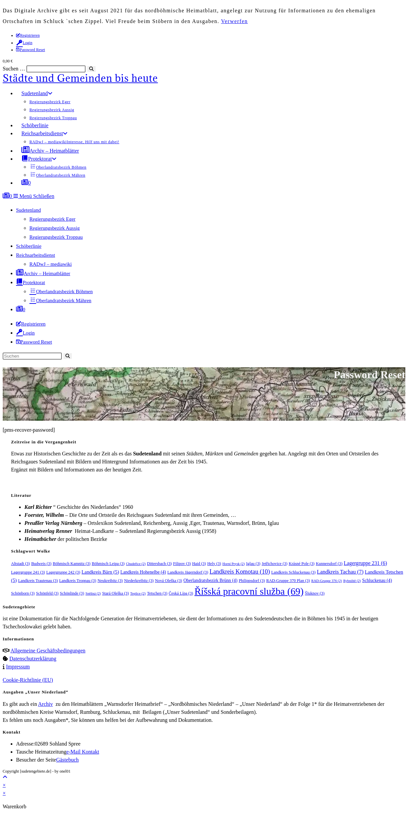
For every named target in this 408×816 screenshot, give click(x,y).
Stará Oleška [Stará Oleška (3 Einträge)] (115, 593)
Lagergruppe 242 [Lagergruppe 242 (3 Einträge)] (63, 572)
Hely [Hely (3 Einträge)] (214, 563)
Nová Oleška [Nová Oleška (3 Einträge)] (168, 580)
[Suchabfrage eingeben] (32, 356)
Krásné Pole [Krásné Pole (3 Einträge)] (301, 563)
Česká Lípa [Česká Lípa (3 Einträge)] (181, 593)
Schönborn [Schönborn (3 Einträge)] (23, 593)
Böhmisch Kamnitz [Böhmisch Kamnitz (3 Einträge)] (72, 563)
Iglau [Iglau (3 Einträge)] (253, 563)
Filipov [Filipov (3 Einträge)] (182, 563)
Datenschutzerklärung (32, 658)
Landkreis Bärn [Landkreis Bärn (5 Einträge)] (100, 572)
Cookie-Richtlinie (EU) (28, 680)
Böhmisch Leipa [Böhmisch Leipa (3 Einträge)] (108, 563)
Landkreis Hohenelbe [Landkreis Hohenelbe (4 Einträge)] (143, 572)
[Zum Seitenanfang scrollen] (5, 777)
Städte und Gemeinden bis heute (80, 78)
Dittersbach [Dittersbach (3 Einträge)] (159, 563)
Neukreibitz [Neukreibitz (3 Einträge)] (110, 580)
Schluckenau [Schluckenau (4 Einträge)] (377, 580)
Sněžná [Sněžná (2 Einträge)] (93, 593)
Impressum (18, 666)
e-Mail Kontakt (82, 752)
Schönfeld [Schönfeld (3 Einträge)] (47, 593)
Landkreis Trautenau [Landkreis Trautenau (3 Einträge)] (38, 580)
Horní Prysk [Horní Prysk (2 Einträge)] (234, 564)
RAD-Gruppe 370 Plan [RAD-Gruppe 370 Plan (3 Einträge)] (288, 580)
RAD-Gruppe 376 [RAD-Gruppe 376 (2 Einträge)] (326, 581)
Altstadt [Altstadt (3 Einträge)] (20, 563)
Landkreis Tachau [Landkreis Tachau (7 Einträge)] (340, 572)
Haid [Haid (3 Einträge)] (199, 563)
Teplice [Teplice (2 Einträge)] (138, 593)
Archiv (45, 704)
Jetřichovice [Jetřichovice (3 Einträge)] (274, 563)
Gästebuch (67, 760)
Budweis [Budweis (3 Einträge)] (41, 563)
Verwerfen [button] (234, 21)
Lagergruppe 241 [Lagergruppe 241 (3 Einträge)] (28, 572)
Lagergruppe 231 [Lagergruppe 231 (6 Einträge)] (365, 563)
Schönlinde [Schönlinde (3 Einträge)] (72, 593)
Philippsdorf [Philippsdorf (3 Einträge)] (252, 580)
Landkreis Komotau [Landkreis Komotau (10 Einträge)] (240, 571)
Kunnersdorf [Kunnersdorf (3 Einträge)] (329, 563)
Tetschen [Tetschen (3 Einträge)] (157, 593)
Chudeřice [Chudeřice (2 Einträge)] (136, 564)
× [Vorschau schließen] (4, 785)
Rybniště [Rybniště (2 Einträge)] (352, 581)
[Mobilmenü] (33, 196)
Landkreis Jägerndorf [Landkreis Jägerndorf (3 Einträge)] (187, 572)
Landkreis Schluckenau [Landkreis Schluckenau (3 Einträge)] (293, 572)
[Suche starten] (67, 356)
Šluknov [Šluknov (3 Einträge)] (314, 593)
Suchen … (14, 68)
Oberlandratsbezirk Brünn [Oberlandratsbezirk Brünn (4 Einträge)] (210, 580)
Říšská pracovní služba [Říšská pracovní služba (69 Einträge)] (249, 591)
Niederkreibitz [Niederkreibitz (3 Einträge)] (138, 580)
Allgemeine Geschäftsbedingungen (47, 650)
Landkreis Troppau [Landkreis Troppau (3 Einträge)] (77, 580)
